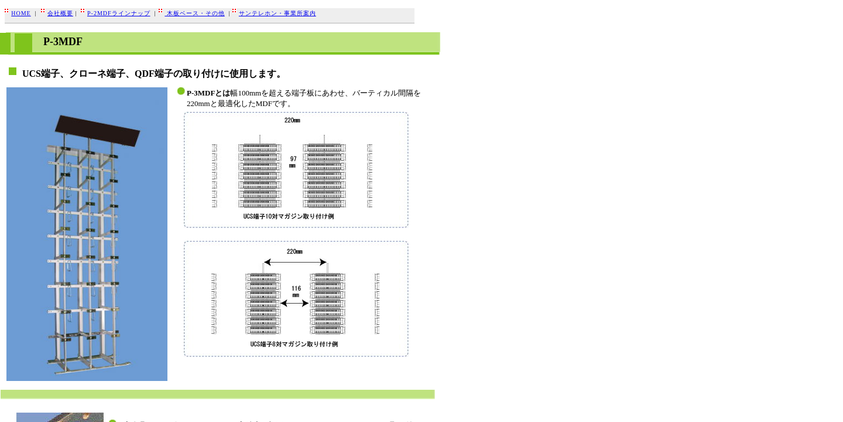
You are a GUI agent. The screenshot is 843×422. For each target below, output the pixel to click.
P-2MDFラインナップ (118, 13)
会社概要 (60, 13)
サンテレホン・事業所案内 (277, 13)
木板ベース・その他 (195, 13)
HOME (20, 13)
